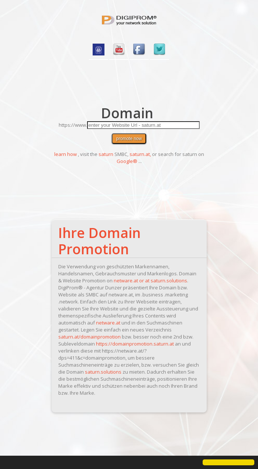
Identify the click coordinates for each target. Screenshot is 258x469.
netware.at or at (132, 280)
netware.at (108, 322)
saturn (106, 154)
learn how (65, 154)
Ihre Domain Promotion (99, 240)
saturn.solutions (169, 280)
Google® (127, 161)
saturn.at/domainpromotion (89, 336)
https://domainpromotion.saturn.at (135, 343)
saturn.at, (140, 154)
